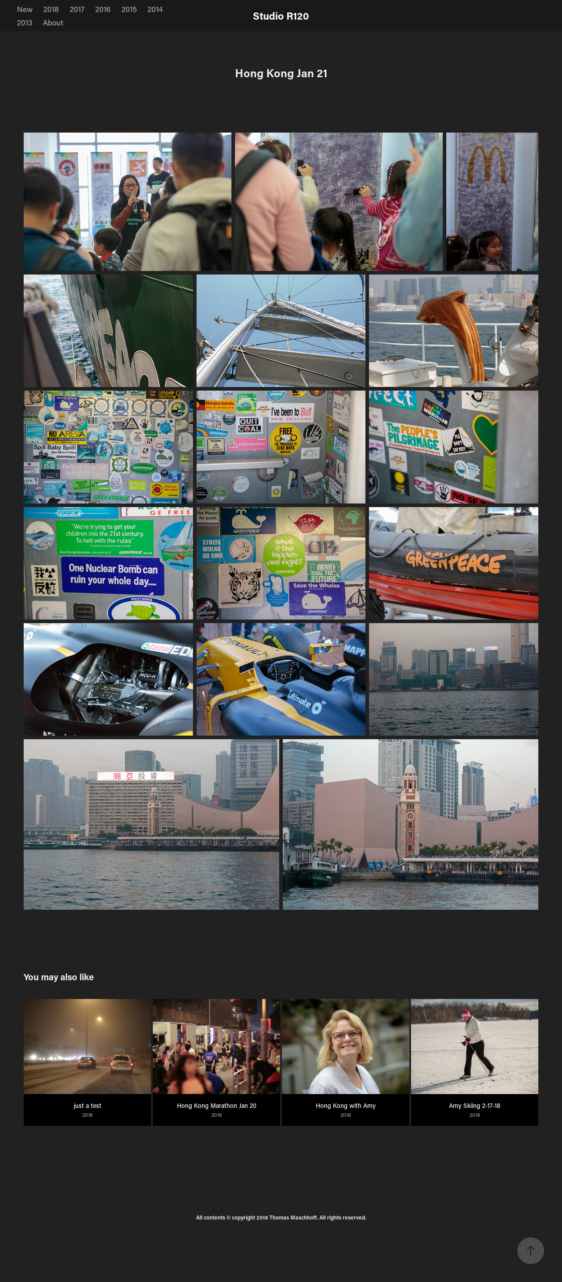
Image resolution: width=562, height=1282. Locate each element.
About (53, 22)
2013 (24, 22)
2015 (129, 9)
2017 (77, 9)
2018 (51, 9)
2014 (155, 9)
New (25, 9)
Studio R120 (281, 15)
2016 (102, 9)
